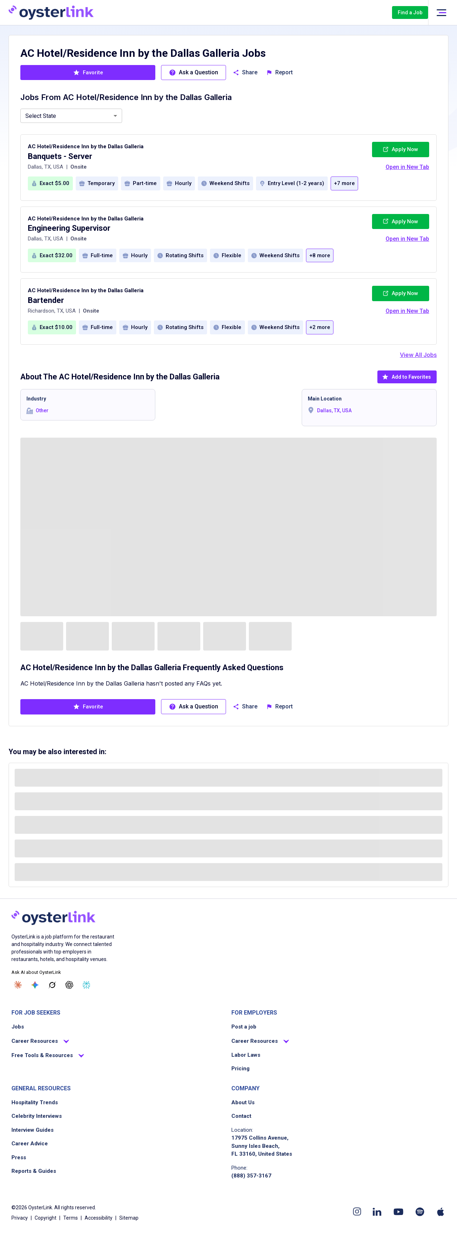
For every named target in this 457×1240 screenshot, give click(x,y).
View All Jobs (418, 354)
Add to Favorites (406, 376)
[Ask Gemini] (35, 984)
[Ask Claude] (17, 984)
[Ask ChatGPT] (69, 984)
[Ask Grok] (52, 984)
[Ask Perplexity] (86, 984)
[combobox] (71, 116)
